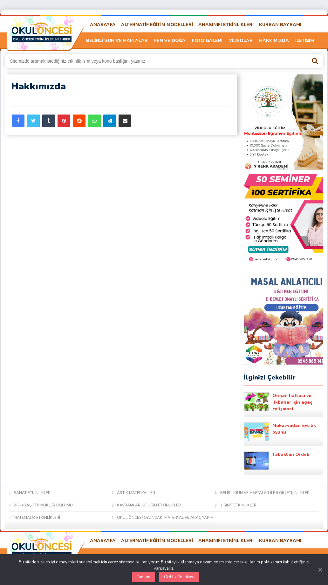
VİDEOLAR (241, 41)
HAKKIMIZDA (274, 41)
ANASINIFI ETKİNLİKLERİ (226, 25)
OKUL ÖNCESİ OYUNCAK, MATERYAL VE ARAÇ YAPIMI (166, 517)
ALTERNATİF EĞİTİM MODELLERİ (157, 25)
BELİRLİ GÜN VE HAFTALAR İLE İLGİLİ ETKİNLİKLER (265, 492)
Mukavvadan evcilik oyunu (280, 431)
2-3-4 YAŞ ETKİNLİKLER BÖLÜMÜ (43, 505)
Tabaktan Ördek (276, 460)
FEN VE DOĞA (170, 41)
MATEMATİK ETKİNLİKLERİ (37, 517)
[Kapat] (320, 570)
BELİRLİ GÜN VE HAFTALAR (117, 41)
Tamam (143, 577)
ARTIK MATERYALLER (136, 492)
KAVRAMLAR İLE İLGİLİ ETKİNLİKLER (149, 505)
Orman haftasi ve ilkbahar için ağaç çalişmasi (278, 402)
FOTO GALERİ (207, 41)
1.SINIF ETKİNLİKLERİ (238, 505)
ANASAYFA (103, 25)
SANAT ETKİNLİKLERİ (32, 492)
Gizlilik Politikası (179, 577)
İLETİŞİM (304, 41)
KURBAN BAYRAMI (280, 25)
